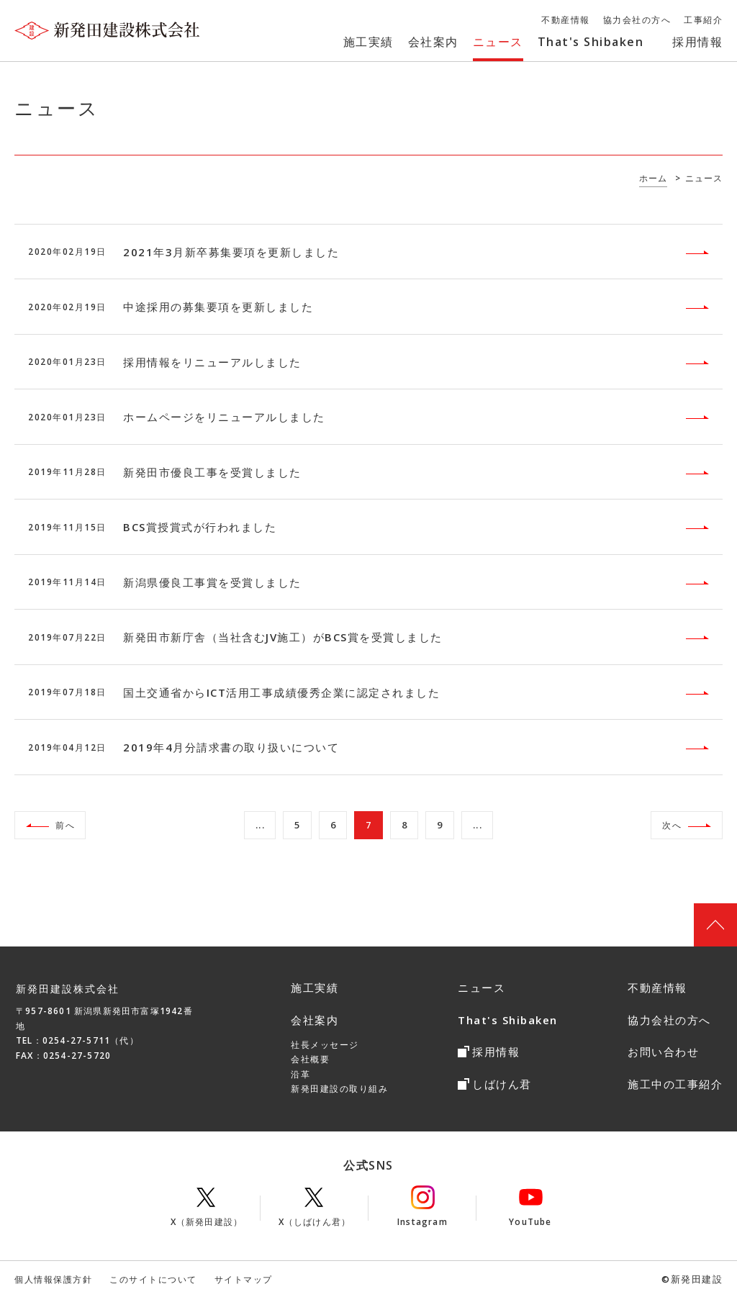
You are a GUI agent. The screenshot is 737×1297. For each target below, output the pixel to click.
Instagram (422, 1206)
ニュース (481, 987)
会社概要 (310, 1059)
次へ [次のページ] (672, 825)
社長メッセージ (325, 1045)
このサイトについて (153, 1279)
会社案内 (314, 1020)
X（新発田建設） (207, 1206)
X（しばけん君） (315, 1206)
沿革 (300, 1074)
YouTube (530, 1206)
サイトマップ (243, 1279)
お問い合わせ (663, 1051)
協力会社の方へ (669, 1020)
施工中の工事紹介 (675, 1084)
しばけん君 (502, 1084)
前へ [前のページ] (65, 825)
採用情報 (496, 1051)
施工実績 (314, 987)
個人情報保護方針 (53, 1279)
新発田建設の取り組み (339, 1089)
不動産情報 (657, 987)
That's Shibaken (508, 1020)
